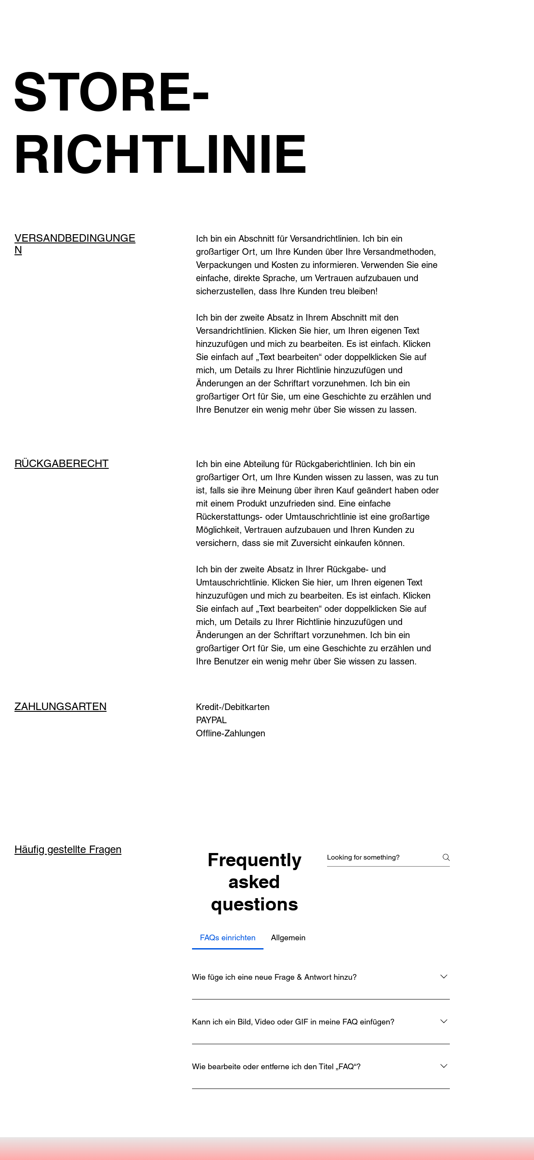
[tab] (227, 937)
